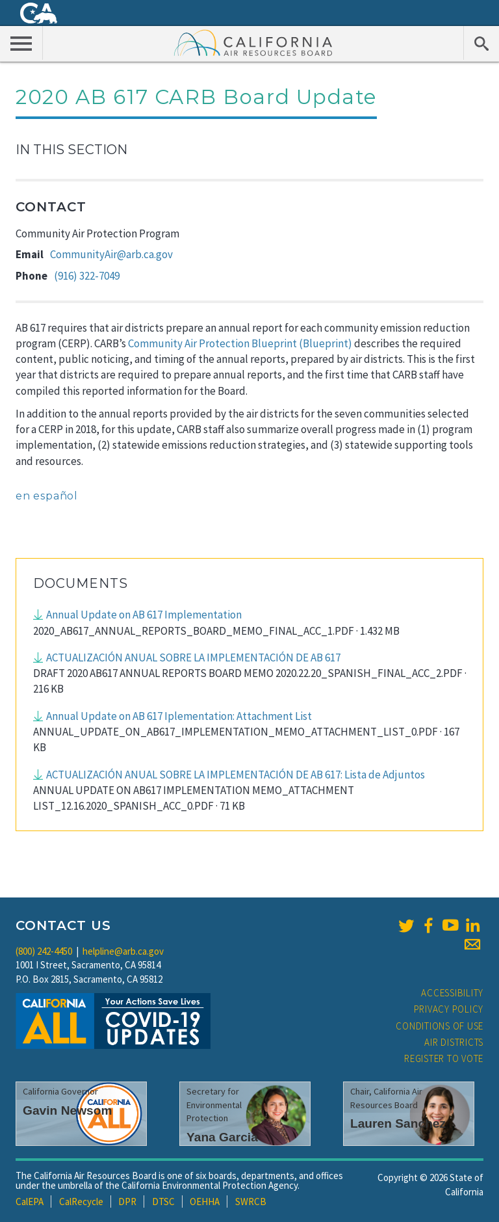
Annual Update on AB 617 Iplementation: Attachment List (179, 716)
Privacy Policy (449, 1009)
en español (47, 496)
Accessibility (452, 993)
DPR (127, 1201)
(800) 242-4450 (44, 951)
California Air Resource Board (253, 42)
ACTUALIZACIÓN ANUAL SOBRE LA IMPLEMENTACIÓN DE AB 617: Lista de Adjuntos (235, 774)
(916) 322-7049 (87, 276)
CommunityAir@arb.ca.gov (111, 254)
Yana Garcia (222, 1137)
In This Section (71, 149)
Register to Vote (443, 1058)
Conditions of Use (439, 1026)
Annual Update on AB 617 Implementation (144, 614)
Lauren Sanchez (398, 1123)
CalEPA (30, 1201)
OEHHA (205, 1201)
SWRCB (250, 1201)
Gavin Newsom (67, 1110)
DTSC (163, 1201)
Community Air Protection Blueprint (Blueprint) (240, 343)
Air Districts (453, 1042)
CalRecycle (81, 1201)
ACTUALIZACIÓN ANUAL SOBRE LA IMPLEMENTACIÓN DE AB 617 (193, 657)
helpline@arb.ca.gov (123, 951)
